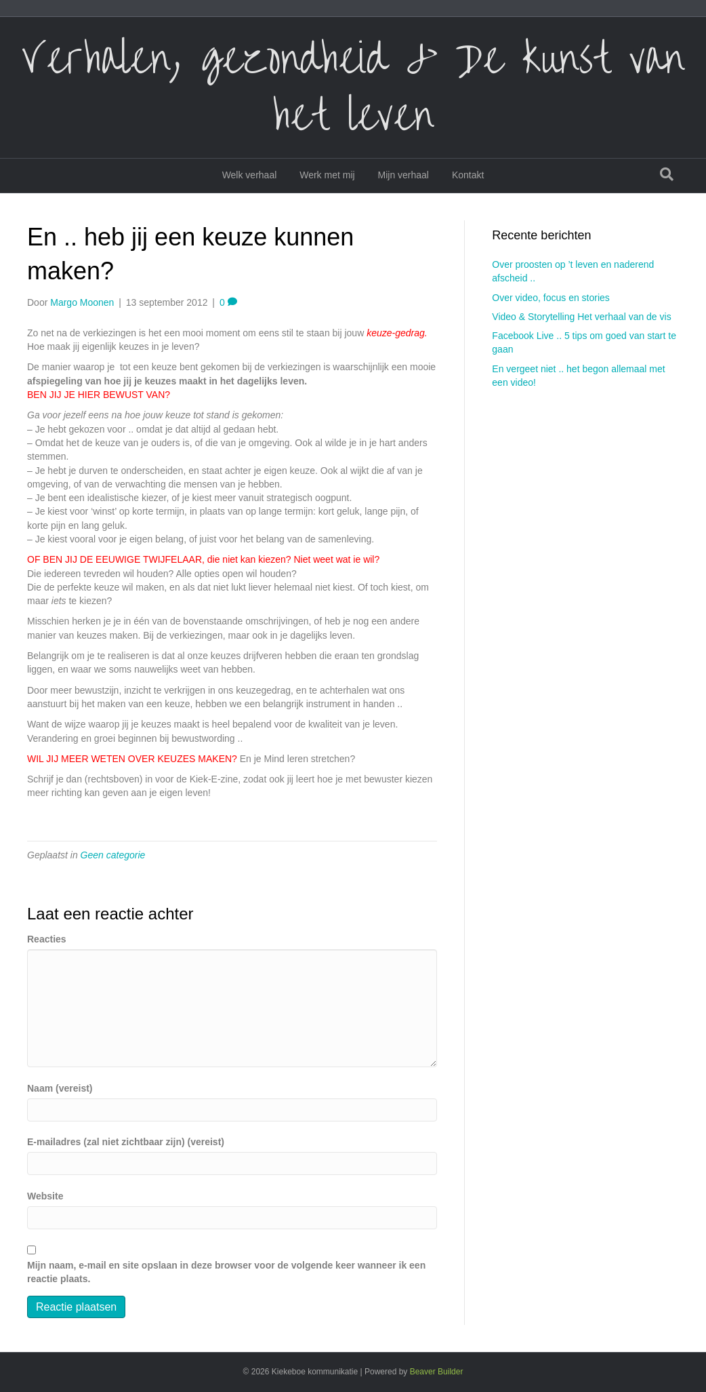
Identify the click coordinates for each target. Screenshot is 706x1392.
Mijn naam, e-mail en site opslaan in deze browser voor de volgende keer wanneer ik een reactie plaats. (226, 1272)
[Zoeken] (667, 174)
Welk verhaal (249, 175)
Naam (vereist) (60, 1088)
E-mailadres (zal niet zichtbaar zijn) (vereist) (125, 1141)
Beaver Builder (436, 1371)
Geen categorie (113, 855)
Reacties (46, 939)
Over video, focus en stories (551, 297)
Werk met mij (326, 175)
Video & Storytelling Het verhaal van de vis (581, 316)
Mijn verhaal (403, 175)
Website (45, 1196)
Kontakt (468, 175)
